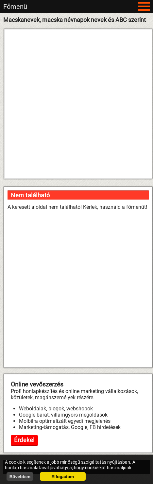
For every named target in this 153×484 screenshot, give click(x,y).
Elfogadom (62, 476)
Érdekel (24, 440)
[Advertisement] (74, 103)
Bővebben (19, 476)
